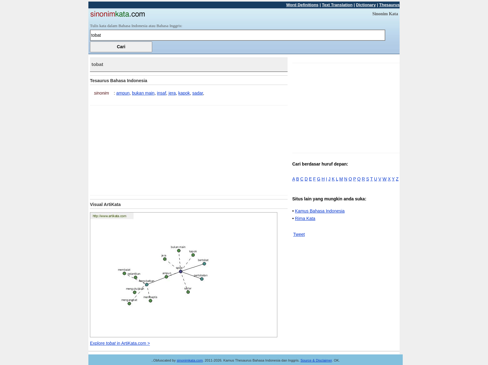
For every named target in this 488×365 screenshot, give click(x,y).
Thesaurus (389, 4)
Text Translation (337, 4)
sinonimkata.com (190, 360)
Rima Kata (305, 218)
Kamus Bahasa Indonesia (320, 210)
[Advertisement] (142, 149)
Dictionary (366, 4)
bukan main (143, 93)
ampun (122, 93)
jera (172, 93)
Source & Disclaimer (316, 360)
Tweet (299, 234)
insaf (161, 93)
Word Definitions (302, 4)
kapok (184, 93)
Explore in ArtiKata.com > (120, 343)
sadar (197, 93)
